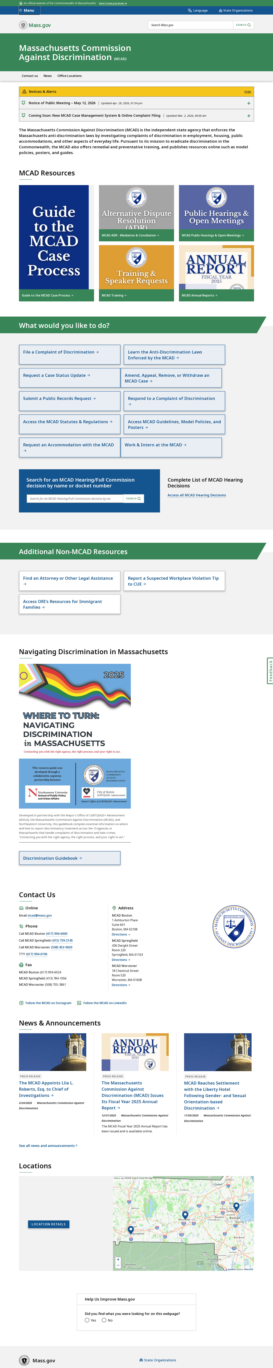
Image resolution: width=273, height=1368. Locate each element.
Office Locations (69, 76)
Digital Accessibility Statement (43, 1336)
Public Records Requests (146, 1336)
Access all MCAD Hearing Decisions (197, 478)
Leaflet (231, 1230)
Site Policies (111, 1336)
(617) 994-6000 (56, 894)
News (48, 76)
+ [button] (118, 1221)
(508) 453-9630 (61, 908)
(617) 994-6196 (36, 915)
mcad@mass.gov (40, 876)
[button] (236, 1168)
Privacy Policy (84, 1336)
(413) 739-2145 (62, 901)
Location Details (49, 1185)
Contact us (30, 76)
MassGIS (248, 1230)
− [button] (118, 1227)
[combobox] (201, 25)
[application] (183, 1184)
